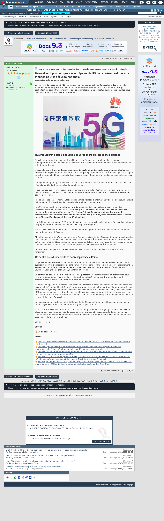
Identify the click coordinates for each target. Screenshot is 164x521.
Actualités (62, 22)
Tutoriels (51, 2)
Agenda (54, 16)
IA (50, 7)
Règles (68, 16)
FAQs (42, 381)
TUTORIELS (31, 10)
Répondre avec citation (110, 371)
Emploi (104, 2)
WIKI (106, 10)
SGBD (111, 7)
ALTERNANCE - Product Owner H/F (45, 425)
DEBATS (84, 381)
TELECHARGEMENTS (60, 381)
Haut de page (128, 485)
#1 (132, 63)
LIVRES (60, 10)
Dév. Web (81, 7)
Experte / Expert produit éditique (44, 436)
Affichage (127, 58)
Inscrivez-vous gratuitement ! (56, 13)
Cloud (43, 7)
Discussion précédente (59, 395)
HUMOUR (121, 10)
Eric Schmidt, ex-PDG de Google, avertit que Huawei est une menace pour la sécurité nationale (46, 450)
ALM (55, 7)
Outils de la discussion (111, 58)
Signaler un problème (47, 33)
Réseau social (34, 16)
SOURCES (89, 10)
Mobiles (127, 7)
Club (133, 2)
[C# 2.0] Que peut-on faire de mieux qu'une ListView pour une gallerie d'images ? (40, 461)
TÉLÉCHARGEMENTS (73, 10)
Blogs (70, 2)
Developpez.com (115, 485)
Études (114, 2)
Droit (124, 2)
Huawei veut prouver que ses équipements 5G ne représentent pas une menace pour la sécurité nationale (69, 38)
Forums (39, 2)
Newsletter (90, 2)
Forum (11, 22)
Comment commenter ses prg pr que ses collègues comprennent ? (34, 467)
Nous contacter (102, 485)
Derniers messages (9, 16)
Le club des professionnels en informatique (35, 22)
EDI (89, 7)
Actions (21, 16)
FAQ (62, 2)
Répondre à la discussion (18, 33)
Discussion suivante (81, 395)
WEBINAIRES (49, 10)
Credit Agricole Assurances (48, 428)
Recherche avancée (155, 16)
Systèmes (137, 7)
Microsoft (64, 7)
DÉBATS (98, 10)
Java (72, 7)
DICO (112, 10)
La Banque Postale (42, 438)
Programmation (99, 7)
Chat (79, 2)
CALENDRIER (103, 381)
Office (118, 7)
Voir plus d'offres (102, 442)
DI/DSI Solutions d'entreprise (26, 7)
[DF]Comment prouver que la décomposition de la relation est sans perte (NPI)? (40, 456)
